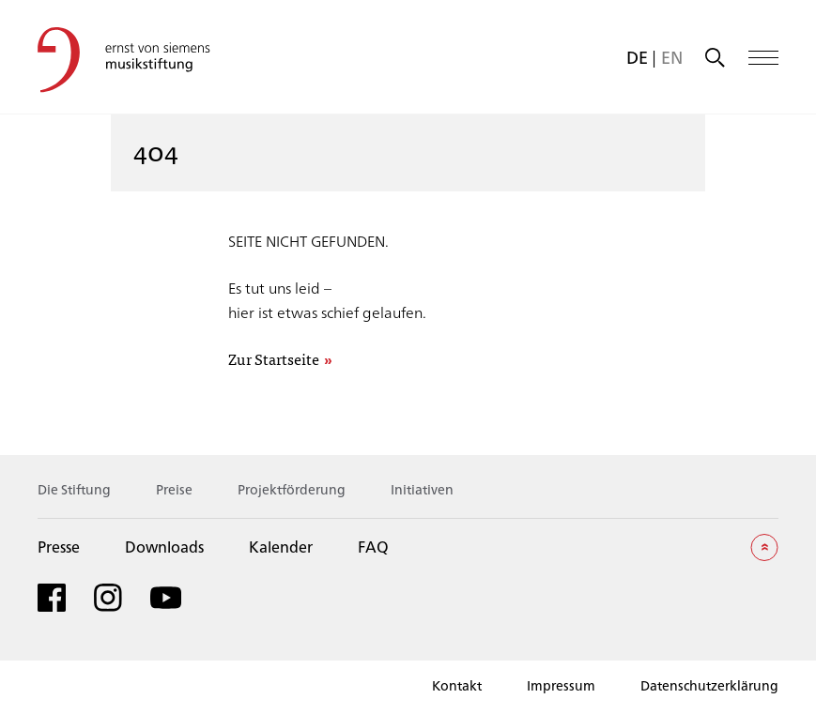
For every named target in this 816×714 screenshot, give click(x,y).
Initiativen (422, 489)
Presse (59, 546)
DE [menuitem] (637, 57)
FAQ (373, 546)
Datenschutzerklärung (709, 685)
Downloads (164, 546)
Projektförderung (292, 489)
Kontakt (457, 685)
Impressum (561, 685)
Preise (174, 489)
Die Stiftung (74, 489)
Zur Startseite (273, 360)
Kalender (281, 546)
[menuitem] (637, 57)
